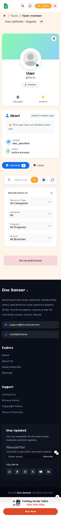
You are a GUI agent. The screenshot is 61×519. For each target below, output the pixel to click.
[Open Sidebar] (55, 6)
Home (5, 355)
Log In (43, 6)
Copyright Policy (12, 406)
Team (14, 15)
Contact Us (9, 394)
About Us (7, 361)
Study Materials (11, 366)
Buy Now (30, 511)
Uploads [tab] (16, 165)
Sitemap (7, 372)
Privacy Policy (10, 400)
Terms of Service (12, 412)
